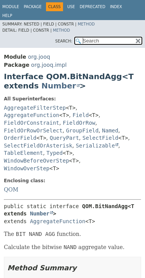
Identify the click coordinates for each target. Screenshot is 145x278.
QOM (11, 189)
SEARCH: (63, 41)
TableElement (23, 153)
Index (116, 7)
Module (10, 7)
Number (58, 85)
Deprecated (93, 7)
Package (32, 7)
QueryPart (64, 138)
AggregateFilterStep (35, 108)
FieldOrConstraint (31, 123)
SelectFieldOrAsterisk (38, 145)
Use (71, 7)
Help (7, 16)
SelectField (100, 138)
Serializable (95, 145)
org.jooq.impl (49, 65)
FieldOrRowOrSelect (33, 130)
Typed (54, 153)
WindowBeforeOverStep (36, 161)
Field (81, 115)
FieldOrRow (79, 123)
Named (110, 130)
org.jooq (39, 57)
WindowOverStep (26, 168)
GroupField (82, 130)
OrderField (20, 138)
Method (86, 24)
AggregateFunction (31, 115)
